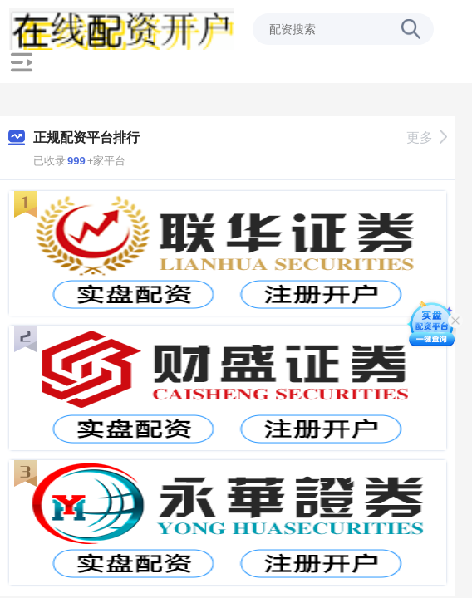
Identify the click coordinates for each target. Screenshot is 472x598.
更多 (426, 137)
